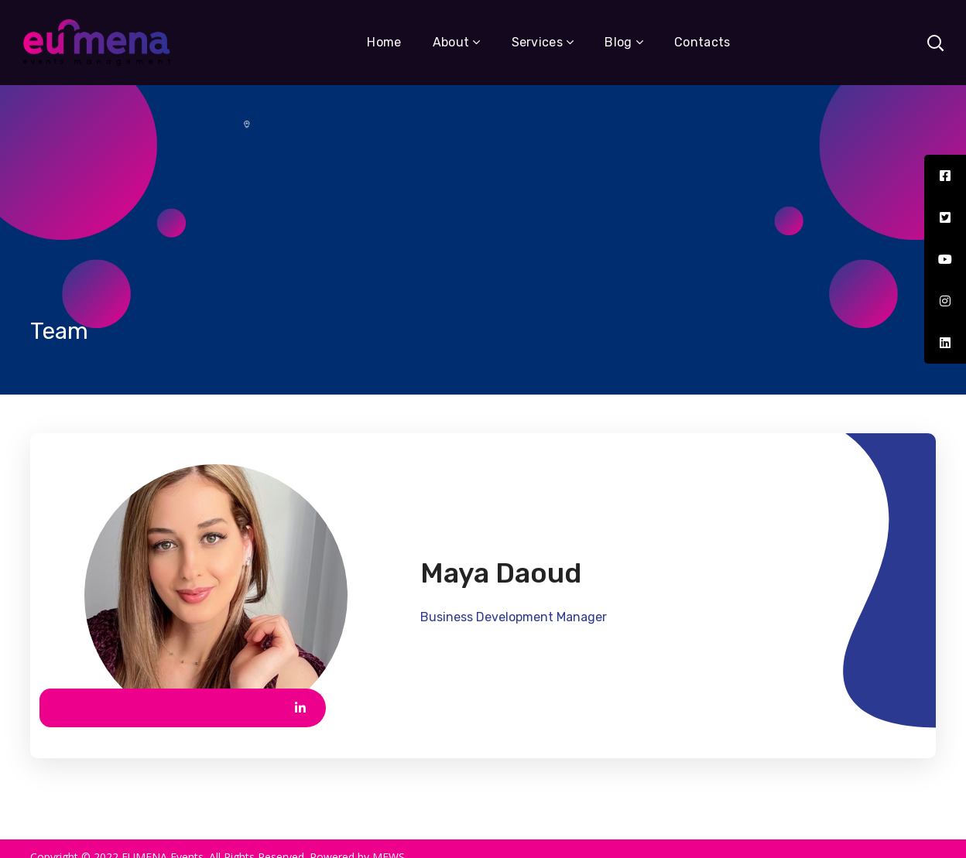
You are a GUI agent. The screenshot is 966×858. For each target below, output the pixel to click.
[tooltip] (945, 176)
